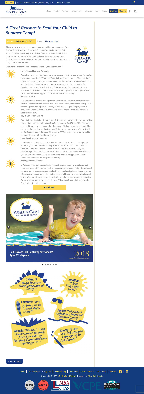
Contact (9, 3)
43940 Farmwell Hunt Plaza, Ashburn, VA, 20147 (35, 3)
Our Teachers (34, 371)
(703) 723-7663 (63, 3)
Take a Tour (123, 11)
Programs (66, 11)
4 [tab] (50, 264)
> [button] (89, 227)
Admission (89, 11)
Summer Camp (77, 11)
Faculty (57, 11)
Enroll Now (113, 11)
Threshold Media (95, 376)
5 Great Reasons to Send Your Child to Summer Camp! (41, 30)
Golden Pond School (67, 376)
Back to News (15, 361)
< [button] (9, 227)
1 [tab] (42, 264)
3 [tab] (48, 264)
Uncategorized (51, 41)
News (97, 11)
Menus (91, 371)
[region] (49, 228)
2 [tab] (45, 264)
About (49, 11)
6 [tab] (56, 264)
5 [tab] (53, 264)
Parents (105, 11)
